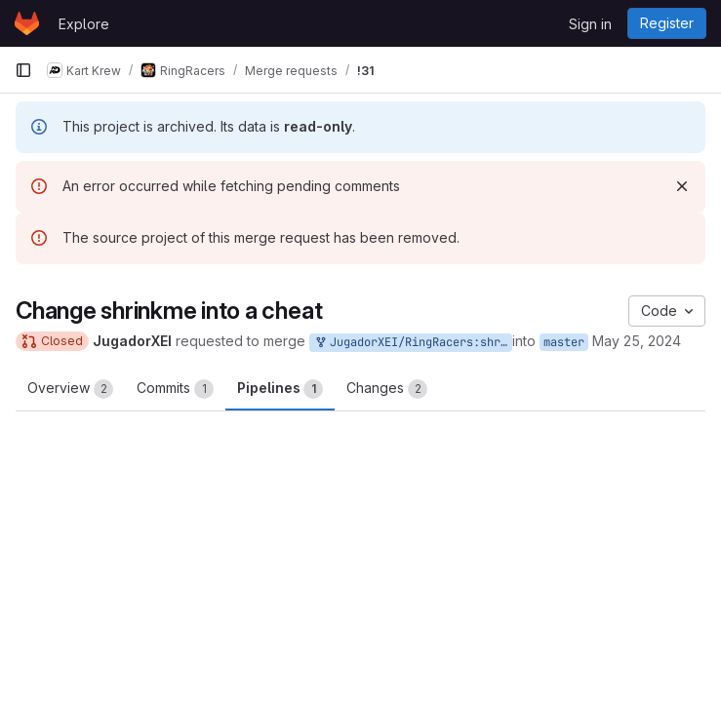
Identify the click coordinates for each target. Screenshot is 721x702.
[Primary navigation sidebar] (23, 70)
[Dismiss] (682, 186)
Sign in (590, 24)
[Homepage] (27, 23)
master (563, 342)
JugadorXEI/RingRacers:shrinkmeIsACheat (412, 342)
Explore (84, 24)
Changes (386, 389)
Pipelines (280, 389)
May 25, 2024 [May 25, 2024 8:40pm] (636, 340)
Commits (175, 389)
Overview (70, 389)
